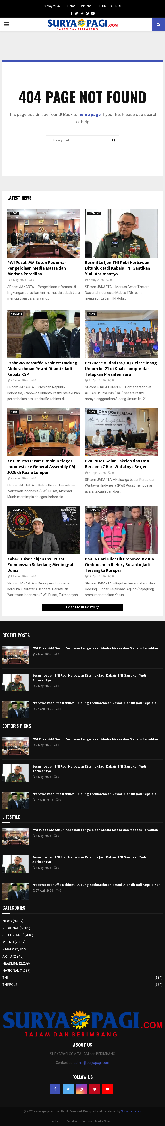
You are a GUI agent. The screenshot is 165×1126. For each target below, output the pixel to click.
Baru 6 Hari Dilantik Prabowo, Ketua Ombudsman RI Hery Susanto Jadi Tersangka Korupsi (119, 565)
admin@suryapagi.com (91, 1063)
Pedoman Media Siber (96, 1121)
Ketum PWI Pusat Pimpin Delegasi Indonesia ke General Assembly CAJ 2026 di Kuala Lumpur (41, 467)
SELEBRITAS (12, 935)
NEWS (14, 213)
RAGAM (8, 949)
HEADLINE (94, 213)
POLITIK (101, 6)
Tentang (55, 1121)
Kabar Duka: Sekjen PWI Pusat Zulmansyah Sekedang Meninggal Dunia (40, 565)
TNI (5, 977)
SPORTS (115, 6)
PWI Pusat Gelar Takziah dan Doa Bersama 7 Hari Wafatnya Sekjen (117, 464)
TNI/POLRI (10, 984)
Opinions (85, 6)
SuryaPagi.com (131, 1111)
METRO (8, 942)
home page (89, 114)
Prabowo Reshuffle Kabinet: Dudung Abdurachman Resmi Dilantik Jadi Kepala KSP (42, 369)
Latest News (19, 198)
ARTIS (7, 956)
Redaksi (71, 1121)
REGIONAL (10, 928)
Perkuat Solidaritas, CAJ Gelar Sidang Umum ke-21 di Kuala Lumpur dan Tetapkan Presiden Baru (121, 369)
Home (71, 6)
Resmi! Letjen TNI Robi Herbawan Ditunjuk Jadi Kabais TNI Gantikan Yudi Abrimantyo (117, 268)
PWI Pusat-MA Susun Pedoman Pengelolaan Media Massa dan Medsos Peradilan (37, 268)
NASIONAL (10, 970)
